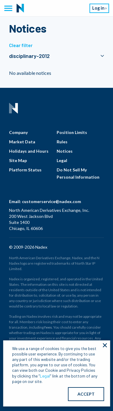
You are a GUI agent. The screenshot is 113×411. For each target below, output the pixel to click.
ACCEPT (86, 394)
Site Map (18, 160)
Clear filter (21, 45)
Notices (65, 151)
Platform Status (25, 169)
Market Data (22, 141)
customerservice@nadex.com (51, 201)
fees (48, 327)
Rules (62, 141)
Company (18, 132)
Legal (62, 160)
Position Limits (72, 132)
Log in (98, 8)
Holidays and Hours (29, 151)
